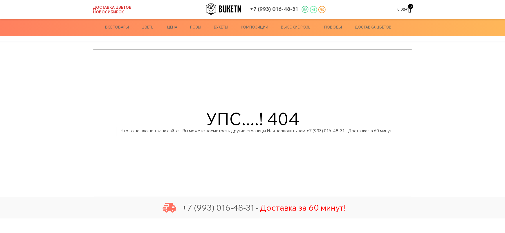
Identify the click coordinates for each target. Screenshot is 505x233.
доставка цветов (373, 27)
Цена (172, 27)
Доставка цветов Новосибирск (112, 9)
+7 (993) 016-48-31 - (211, 208)
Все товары (117, 27)
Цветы (148, 27)
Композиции (254, 27)
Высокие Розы (296, 27)
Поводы (333, 27)
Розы (195, 27)
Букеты (221, 27)
